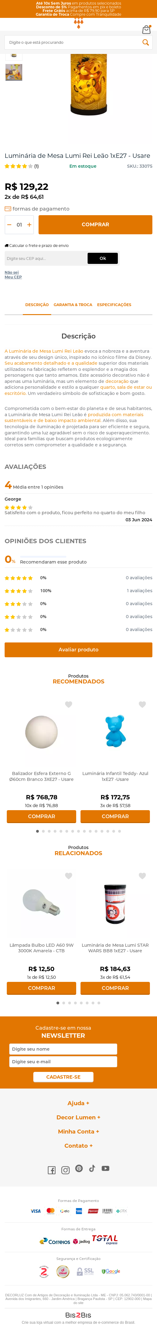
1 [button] (37, 831)
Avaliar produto (78, 650)
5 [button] (61, 831)
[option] (14, 72)
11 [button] (96, 831)
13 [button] (107, 831)
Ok (103, 258)
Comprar (95, 225)
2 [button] (43, 831)
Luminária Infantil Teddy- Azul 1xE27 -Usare (115, 776)
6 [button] (66, 831)
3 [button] (49, 831)
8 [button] (78, 831)
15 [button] (119, 831)
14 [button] (113, 831)
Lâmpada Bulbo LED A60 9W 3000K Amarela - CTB (42, 948)
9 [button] (84, 831)
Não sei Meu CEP (13, 274)
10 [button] (90, 831)
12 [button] (102, 831)
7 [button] (72, 831)
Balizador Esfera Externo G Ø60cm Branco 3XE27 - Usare (41, 776)
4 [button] (55, 831)
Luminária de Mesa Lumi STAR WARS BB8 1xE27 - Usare (115, 948)
